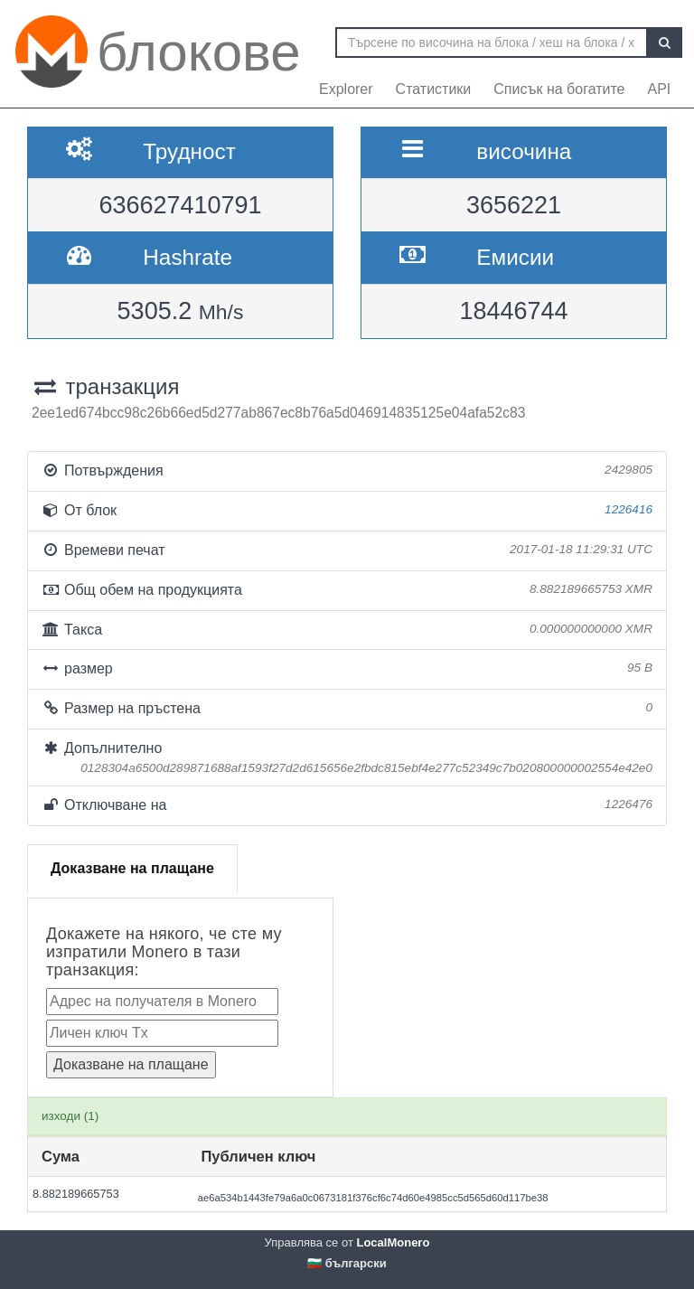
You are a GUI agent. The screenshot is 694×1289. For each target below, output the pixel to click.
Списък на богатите (558, 89)
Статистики (434, 89)
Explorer (346, 89)
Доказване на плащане (132, 868)
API (659, 89)
